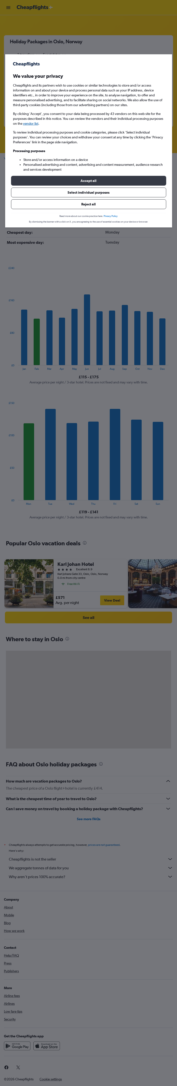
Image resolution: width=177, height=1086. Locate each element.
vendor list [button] (30, 123)
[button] (88, 181)
